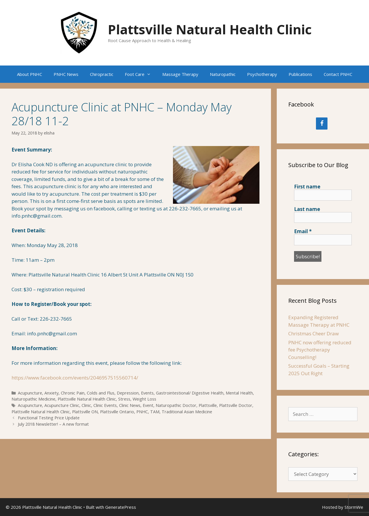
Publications (300, 74)
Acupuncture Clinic (61, 405)
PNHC (142, 411)
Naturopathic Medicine (33, 399)
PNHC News (66, 74)
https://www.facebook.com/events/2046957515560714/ (75, 377)
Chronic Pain (72, 393)
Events (147, 393)
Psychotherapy (262, 74)
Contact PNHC (338, 74)
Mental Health (239, 393)
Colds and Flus (100, 393)
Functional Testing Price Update (49, 417)
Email (303, 231)
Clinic (86, 405)
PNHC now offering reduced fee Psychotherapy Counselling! (319, 349)
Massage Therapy (180, 74)
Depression (128, 393)
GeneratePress (120, 507)
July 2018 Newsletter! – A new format (53, 424)
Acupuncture (30, 393)
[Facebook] (321, 123)
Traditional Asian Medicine (187, 411)
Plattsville (208, 405)
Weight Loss (144, 399)
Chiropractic (101, 74)
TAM (154, 411)
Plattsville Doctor (235, 405)
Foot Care (141, 74)
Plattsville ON (85, 411)
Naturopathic (223, 74)
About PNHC (29, 74)
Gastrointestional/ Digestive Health (189, 393)
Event (148, 405)
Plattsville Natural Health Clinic (210, 29)
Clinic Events (105, 405)
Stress (124, 399)
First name (307, 187)
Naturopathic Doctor (176, 405)
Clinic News (129, 405)
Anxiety (51, 393)
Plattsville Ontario (117, 411)
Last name (307, 209)
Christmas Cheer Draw (313, 333)
